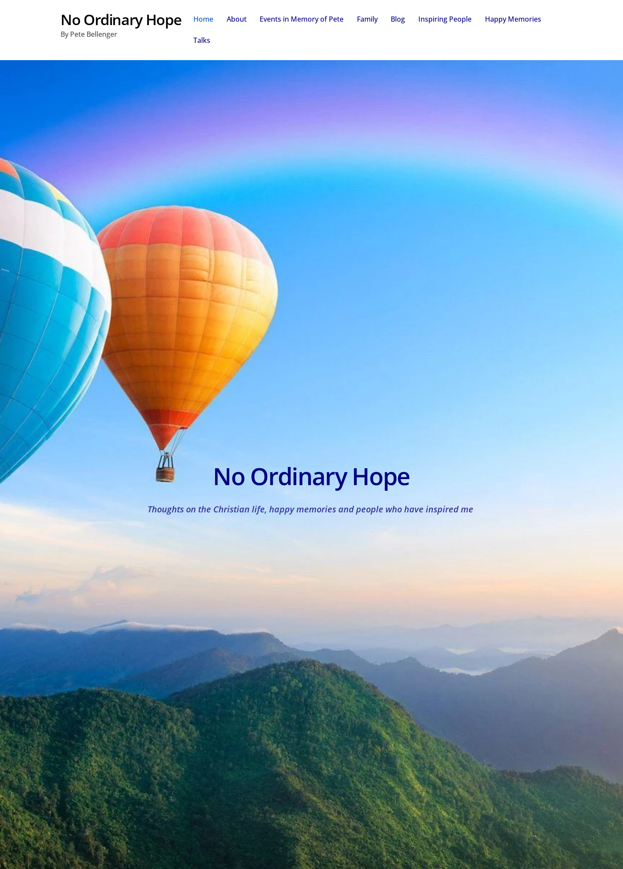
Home (203, 19)
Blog (398, 19)
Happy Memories (513, 19)
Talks (201, 40)
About (237, 19)
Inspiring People (445, 19)
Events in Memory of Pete (302, 19)
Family (367, 19)
